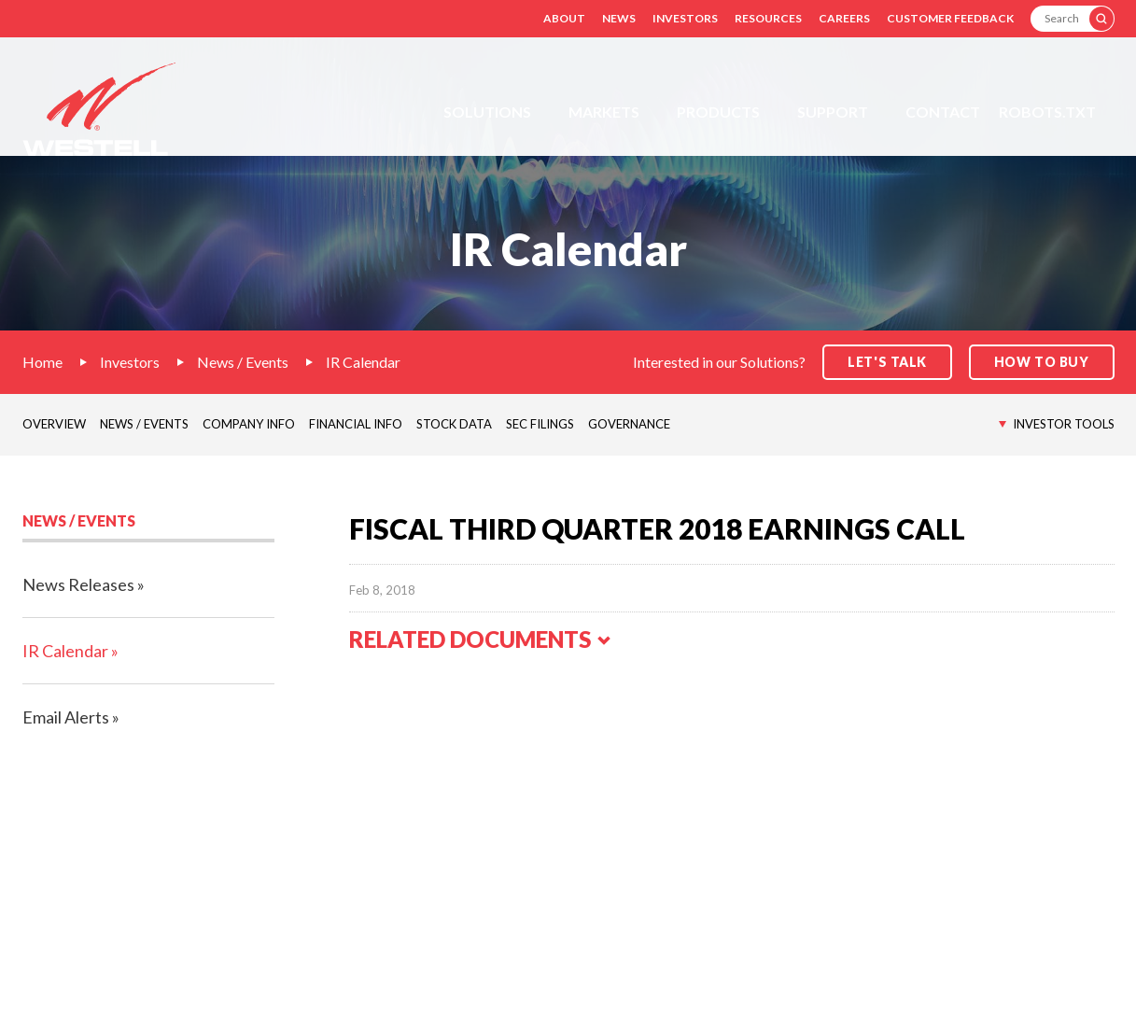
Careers (844, 18)
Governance (629, 423)
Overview (54, 423)
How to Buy (1041, 362)
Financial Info (355, 423)
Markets (603, 111)
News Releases (78, 584)
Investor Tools (1064, 423)
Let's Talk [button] (887, 362)
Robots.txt (1047, 111)
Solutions (487, 111)
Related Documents (480, 639)
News (619, 18)
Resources (768, 18)
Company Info (249, 423)
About (564, 18)
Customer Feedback (950, 18)
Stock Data (454, 423)
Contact (942, 111)
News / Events (242, 362)
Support (832, 111)
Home (42, 362)
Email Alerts (65, 717)
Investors (685, 18)
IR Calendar (363, 362)
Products (718, 111)
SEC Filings (540, 423)
